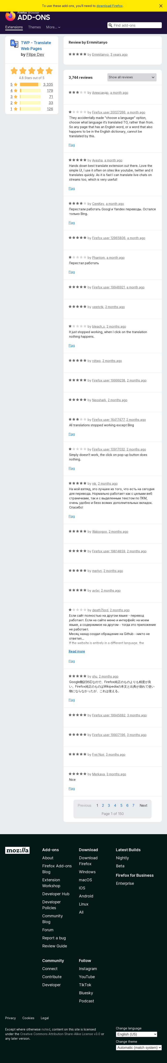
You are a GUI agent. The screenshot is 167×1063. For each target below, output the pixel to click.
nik (94, 483)
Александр (100, 92)
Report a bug (54, 938)
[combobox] (134, 25)
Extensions (14, 27)
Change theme (126, 1041)
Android (86, 896)
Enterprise (125, 883)
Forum (47, 930)
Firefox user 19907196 (108, 735)
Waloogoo (99, 531)
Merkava (98, 774)
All (81, 912)
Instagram (88, 968)
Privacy (10, 1018)
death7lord (100, 610)
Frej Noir (98, 754)
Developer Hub (55, 894)
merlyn (97, 571)
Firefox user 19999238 (108, 380)
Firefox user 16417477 (108, 419)
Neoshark (99, 400)
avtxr (95, 590)
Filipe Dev (35, 54)
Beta (120, 866)
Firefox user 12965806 (108, 238)
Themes (34, 27)
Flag (72, 145)
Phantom (98, 257)
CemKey (98, 203)
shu (94, 676)
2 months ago (115, 307)
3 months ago (137, 715)
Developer (51, 985)
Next (143, 805)
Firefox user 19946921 (108, 287)
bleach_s (98, 326)
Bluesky (86, 993)
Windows (87, 872)
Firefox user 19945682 (108, 715)
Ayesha (97, 160)
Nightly (122, 858)
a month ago (119, 92)
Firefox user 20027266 (108, 112)
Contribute (52, 976)
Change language (129, 1028)
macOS (85, 880)
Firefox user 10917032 (108, 449)
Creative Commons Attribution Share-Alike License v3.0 (60, 1034)
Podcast (86, 1001)
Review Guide (54, 946)
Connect (50, 968)
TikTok (85, 985)
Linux (84, 904)
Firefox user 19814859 (108, 551)
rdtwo (96, 361)
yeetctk (98, 307)
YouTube (87, 976)
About (47, 858)
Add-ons (50, 849)
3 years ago (119, 54)
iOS (82, 888)
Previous (84, 805)
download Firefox (110, 6)
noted (46, 1029)
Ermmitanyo (100, 54)
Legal (45, 1018)
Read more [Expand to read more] (77, 651)
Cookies (28, 1018)
